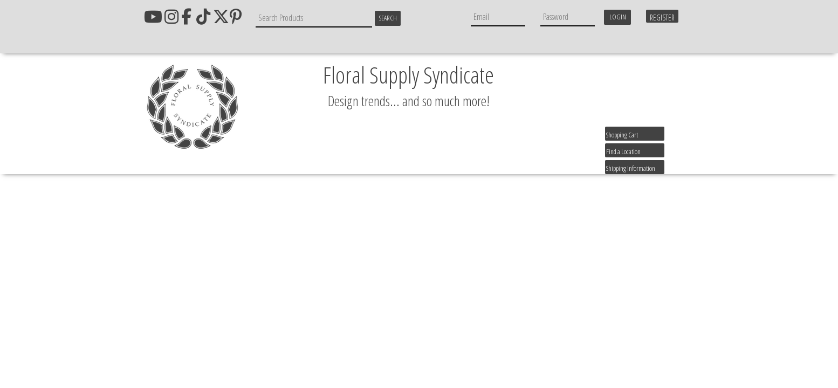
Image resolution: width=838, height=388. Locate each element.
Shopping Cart (622, 135)
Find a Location (623, 151)
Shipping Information (630, 168)
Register (662, 17)
